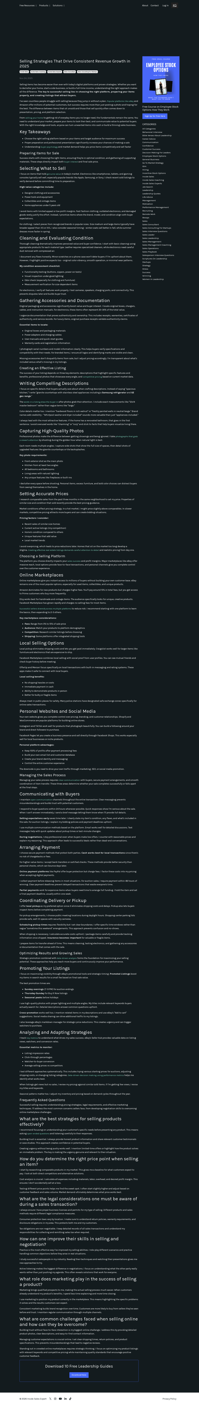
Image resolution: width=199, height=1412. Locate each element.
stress (145, 278)
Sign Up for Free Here (155, 116)
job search (148, 191)
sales (145, 227)
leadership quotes (151, 198)
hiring (145, 172)
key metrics (32, 1044)
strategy (146, 275)
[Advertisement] (99, 30)
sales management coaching (157, 253)
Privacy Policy (169, 1405)
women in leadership (153, 289)
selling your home (34, 117)
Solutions (59, 5)
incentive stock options (154, 176)
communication (150, 143)
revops (146, 224)
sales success (74, 568)
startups (146, 271)
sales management (152, 249)
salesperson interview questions (159, 264)
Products (44, 5)
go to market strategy (153, 165)
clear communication (70, 787)
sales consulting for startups (87, 71)
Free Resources (28, 5)
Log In (165, 5)
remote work (149, 220)
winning (146, 286)
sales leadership (151, 245)
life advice (147, 202)
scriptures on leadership (155, 267)
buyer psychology (49, 150)
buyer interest (71, 165)
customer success (152, 150)
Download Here (79, 1382)
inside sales (24, 71)
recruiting (147, 216)
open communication (42, 806)
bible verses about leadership (157, 136)
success (146, 282)
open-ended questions (38, 1140)
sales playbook (150, 260)
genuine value (54, 177)
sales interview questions (155, 238)
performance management (156, 213)
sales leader (148, 242)
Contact (154, 5)
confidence (148, 147)
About (145, 5)
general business (151, 161)
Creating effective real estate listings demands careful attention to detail (65, 553)
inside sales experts (54, 71)
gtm (144, 169)
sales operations (151, 256)
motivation (148, 209)
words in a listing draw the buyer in (41, 405)
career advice (149, 139)
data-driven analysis (67, 965)
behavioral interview (152, 132)
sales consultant (69, 71)
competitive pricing (93, 380)
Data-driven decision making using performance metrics (97, 1082)
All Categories (149, 128)
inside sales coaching (38, 71)
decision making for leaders (156, 154)
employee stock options (154, 158)
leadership (147, 194)
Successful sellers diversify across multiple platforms (47, 615)
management (149, 205)
